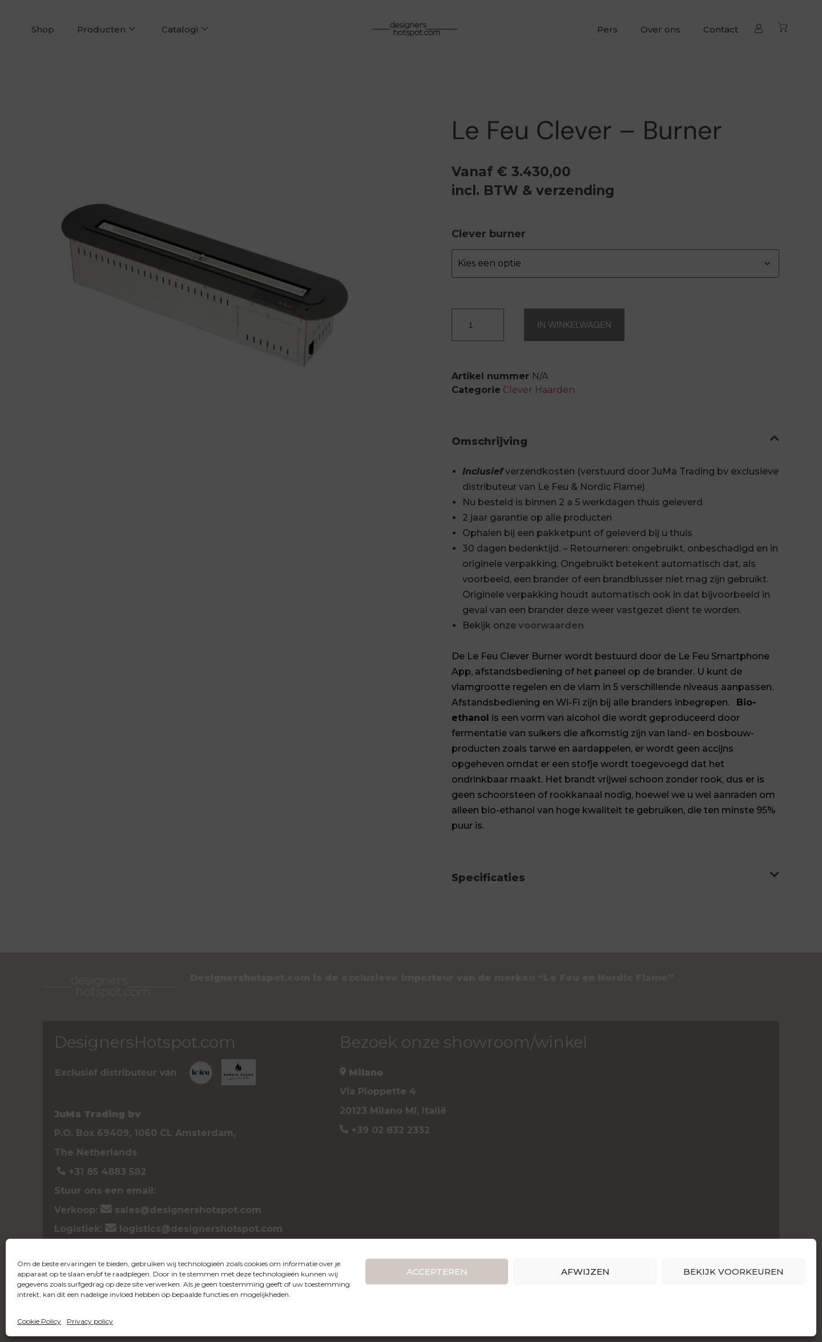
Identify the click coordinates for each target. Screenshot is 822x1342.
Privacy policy (90, 1321)
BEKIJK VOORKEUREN (733, 1271)
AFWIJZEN (585, 1271)
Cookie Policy (39, 1321)
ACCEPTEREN (437, 1271)
